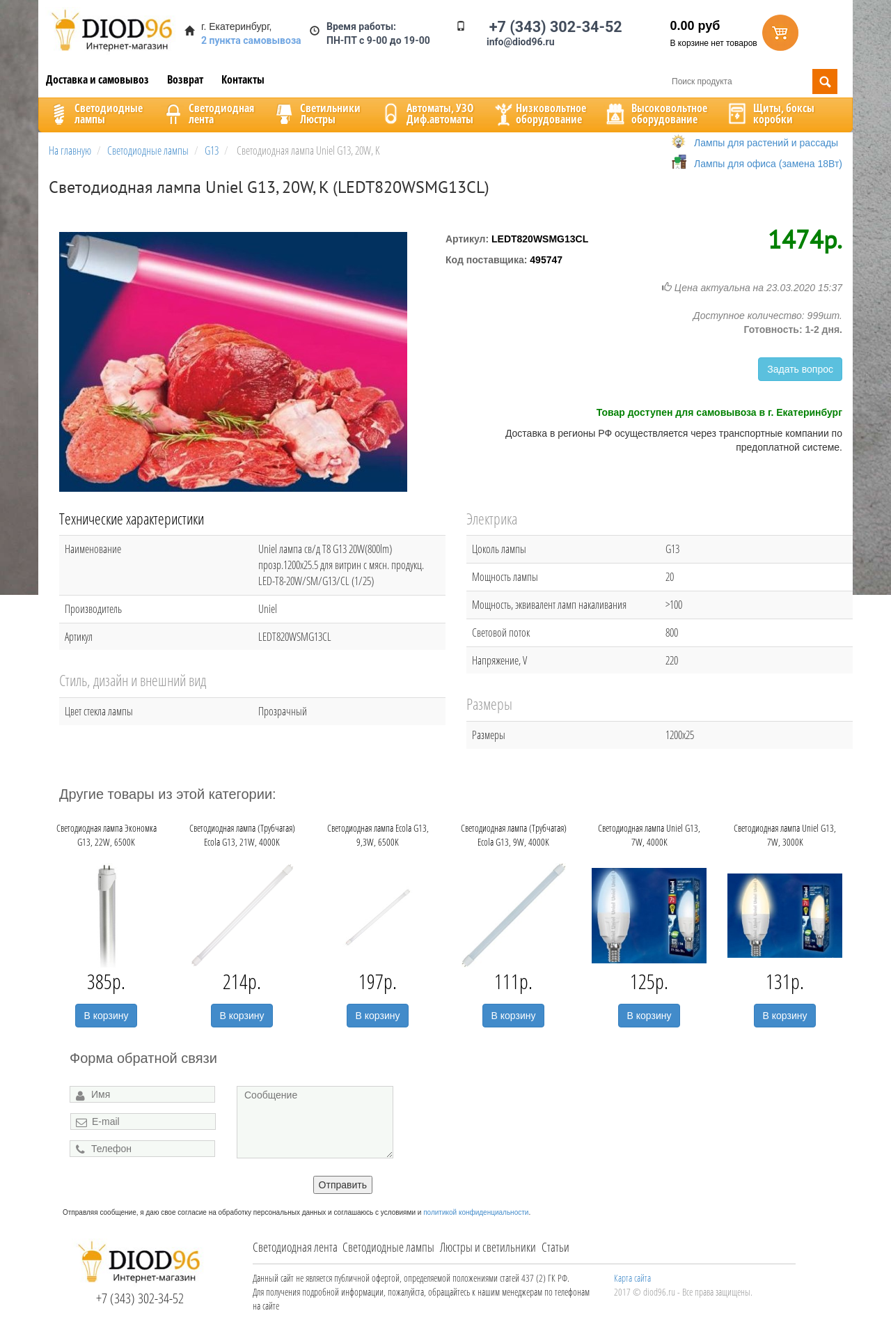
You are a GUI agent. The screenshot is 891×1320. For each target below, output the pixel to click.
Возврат (185, 79)
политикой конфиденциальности (475, 1212)
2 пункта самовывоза (251, 40)
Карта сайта (632, 1277)
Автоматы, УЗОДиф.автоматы (426, 113)
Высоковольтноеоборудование (655, 113)
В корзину (106, 1015)
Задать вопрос (800, 369)
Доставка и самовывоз (97, 79)
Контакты (243, 79)
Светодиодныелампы (95, 113)
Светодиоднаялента (207, 113)
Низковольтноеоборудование (538, 113)
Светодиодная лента (295, 1247)
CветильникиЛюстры (316, 113)
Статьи (555, 1247)
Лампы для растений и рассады (766, 142)
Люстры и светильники (488, 1247)
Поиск (825, 81)
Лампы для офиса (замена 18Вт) (768, 163)
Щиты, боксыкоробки (769, 113)
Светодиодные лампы (388, 1247)
